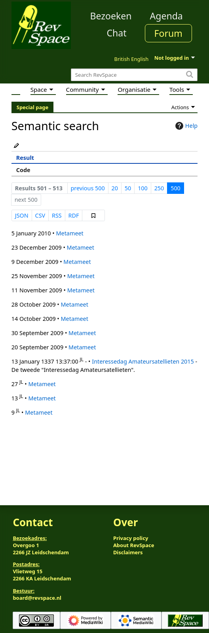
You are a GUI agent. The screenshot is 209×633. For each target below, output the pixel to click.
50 (128, 188)
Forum (168, 33)
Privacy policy (130, 538)
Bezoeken (111, 15)
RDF (73, 215)
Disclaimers (128, 552)
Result (25, 157)
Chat (116, 33)
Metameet (69, 233)
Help (185, 126)
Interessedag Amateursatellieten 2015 (143, 361)
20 (115, 188)
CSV (40, 215)
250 (159, 188)
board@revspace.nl (37, 597)
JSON (21, 215)
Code (23, 170)
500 (175, 188)
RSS (57, 215)
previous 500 (87, 188)
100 (143, 188)
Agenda (166, 15)
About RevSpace (133, 545)
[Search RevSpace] (134, 74)
